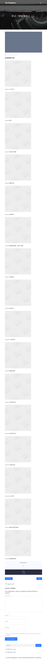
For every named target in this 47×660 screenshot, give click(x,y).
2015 (23, 565)
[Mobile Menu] (40, 3)
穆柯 (6, 54)
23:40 (16, 54)
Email (7, 621)
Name (7, 615)
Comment (8, 595)
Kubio (39, 657)
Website (7, 627)
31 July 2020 (11, 54)
